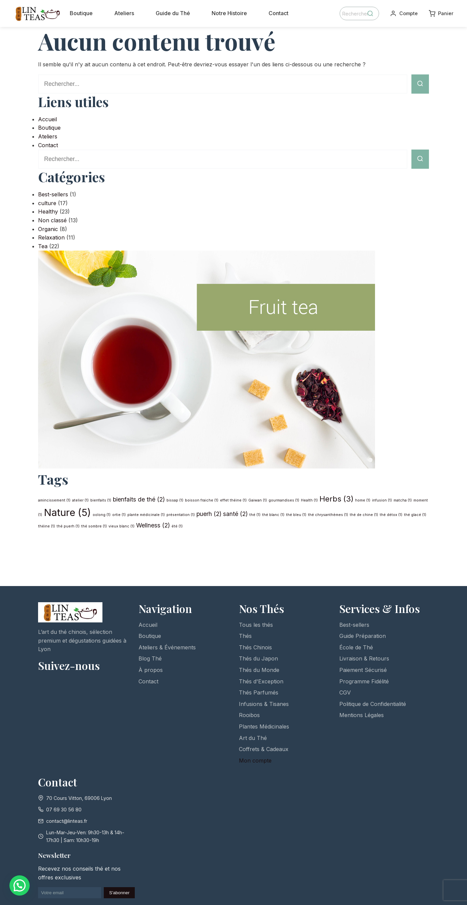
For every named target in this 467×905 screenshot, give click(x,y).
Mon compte (255, 760)
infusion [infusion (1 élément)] (382, 500)
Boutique (81, 13)
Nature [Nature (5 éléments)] (67, 512)
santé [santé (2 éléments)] (235, 513)
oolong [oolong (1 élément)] (102, 515)
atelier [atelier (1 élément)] (80, 500)
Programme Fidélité (364, 681)
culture (47, 203)
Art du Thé (253, 738)
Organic (48, 229)
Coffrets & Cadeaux (263, 749)
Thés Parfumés (258, 692)
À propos (150, 670)
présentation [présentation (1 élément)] (180, 515)
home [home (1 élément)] (362, 500)
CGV (345, 692)
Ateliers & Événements (167, 647)
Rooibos (249, 715)
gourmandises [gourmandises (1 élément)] (284, 500)
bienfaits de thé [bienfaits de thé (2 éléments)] (139, 499)
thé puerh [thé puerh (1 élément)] (68, 526)
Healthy (48, 211)
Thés (245, 636)
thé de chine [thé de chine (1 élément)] (364, 515)
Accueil (47, 119)
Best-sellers (53, 194)
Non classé (52, 220)
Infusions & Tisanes (264, 704)
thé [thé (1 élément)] (254, 515)
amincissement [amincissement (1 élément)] (54, 500)
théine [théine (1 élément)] (46, 526)
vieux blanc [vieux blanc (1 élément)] (121, 526)
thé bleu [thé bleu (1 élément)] (296, 515)
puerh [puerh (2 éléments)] (208, 513)
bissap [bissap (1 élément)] (174, 500)
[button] (19, 885)
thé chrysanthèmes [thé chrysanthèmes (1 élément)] (328, 515)
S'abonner (119, 892)
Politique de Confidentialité (372, 704)
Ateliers (124, 13)
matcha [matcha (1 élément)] (403, 500)
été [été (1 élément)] (177, 526)
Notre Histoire (229, 13)
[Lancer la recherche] (420, 84)
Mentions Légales (361, 715)
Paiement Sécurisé (363, 670)
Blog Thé (150, 658)
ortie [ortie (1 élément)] (119, 515)
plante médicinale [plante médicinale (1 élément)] (146, 515)
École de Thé (356, 647)
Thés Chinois (255, 647)
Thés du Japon (258, 658)
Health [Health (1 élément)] (309, 500)
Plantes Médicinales (264, 726)
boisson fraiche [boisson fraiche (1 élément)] (201, 500)
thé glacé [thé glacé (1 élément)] (415, 515)
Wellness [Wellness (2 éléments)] (153, 525)
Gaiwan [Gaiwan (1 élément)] (257, 500)
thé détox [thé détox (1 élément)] (391, 515)
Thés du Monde (259, 670)
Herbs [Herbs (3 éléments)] (336, 498)
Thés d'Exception (261, 681)
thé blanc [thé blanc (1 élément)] (273, 515)
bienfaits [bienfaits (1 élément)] (100, 500)
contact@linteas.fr (66, 821)
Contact (278, 13)
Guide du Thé (173, 13)
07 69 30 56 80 (64, 809)
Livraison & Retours (364, 658)
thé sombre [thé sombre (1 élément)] (94, 526)
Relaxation (51, 237)
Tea (43, 246)
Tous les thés (256, 624)
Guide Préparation (362, 636)
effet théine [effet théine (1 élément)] (233, 500)
